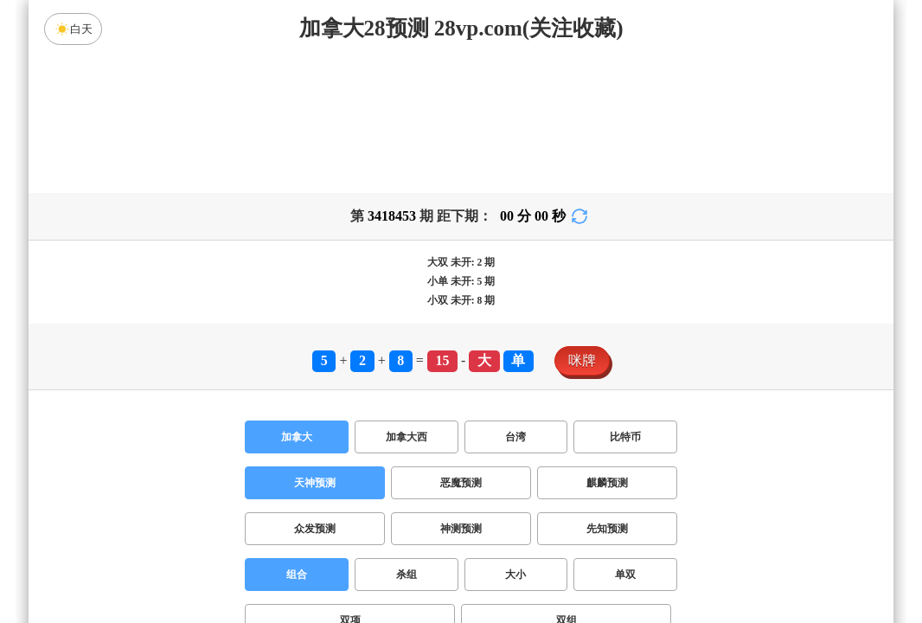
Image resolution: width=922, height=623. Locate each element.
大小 (515, 439)
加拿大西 (406, 301)
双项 (350, 484)
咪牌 (582, 224)
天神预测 (315, 347)
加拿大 (296, 301)
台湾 (515, 301)
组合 (296, 439)
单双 (625, 439)
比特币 (625, 301)
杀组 (406, 439)
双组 (566, 484)
